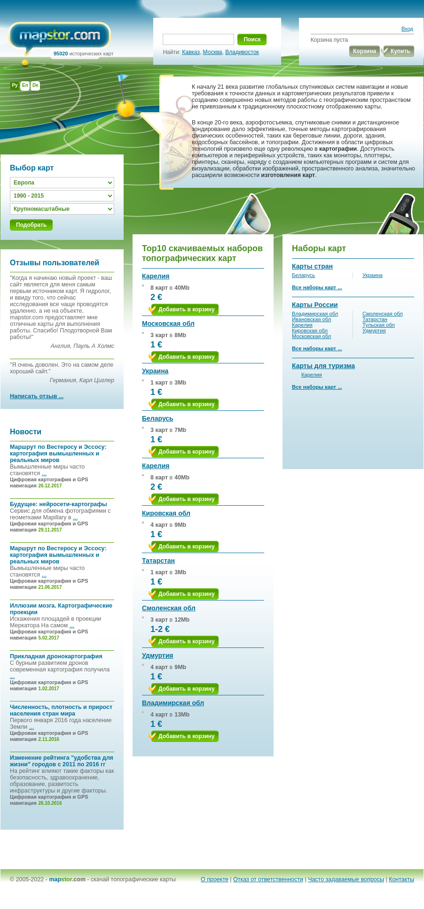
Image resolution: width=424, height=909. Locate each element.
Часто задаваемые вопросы (346, 879)
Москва (212, 52)
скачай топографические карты (133, 879)
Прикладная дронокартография (56, 656)
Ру (14, 85)
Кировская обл (166, 513)
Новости (25, 432)
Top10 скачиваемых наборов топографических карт (202, 253)
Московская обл (168, 323)
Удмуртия (157, 655)
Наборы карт (319, 248)
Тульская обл (378, 325)
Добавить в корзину (186, 309)
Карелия (156, 276)
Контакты (401, 879)
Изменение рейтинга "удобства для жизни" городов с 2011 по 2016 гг (61, 761)
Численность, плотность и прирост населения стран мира (61, 710)
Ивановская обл (311, 319)
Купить (400, 51)
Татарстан (158, 560)
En (25, 85)
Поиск (251, 39)
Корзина (364, 51)
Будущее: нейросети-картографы (58, 504)
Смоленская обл (169, 608)
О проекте (214, 879)
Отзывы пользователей (54, 263)
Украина (155, 371)
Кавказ (191, 52)
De (35, 85)
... (44, 473)
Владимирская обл (173, 703)
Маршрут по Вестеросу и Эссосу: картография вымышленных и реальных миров (58, 453)
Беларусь (157, 418)
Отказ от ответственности (268, 879)
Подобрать (31, 225)
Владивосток (242, 52)
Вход (407, 28)
